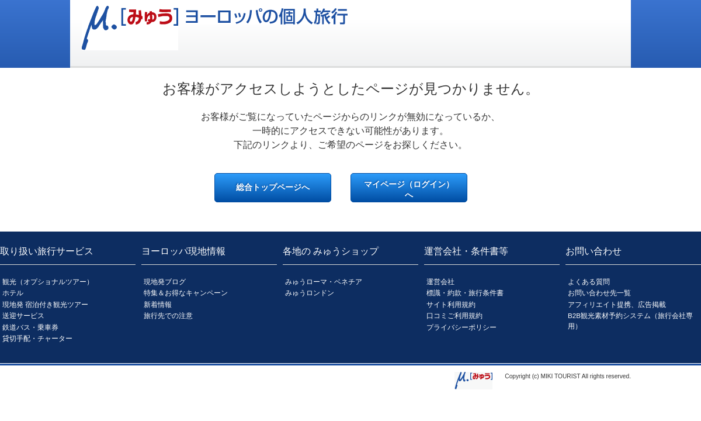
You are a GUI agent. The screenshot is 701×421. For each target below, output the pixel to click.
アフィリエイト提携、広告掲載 (617, 304)
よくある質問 (589, 281)
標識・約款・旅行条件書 (465, 292)
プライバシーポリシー (461, 327)
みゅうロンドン (309, 292)
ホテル (12, 292)
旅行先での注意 (168, 315)
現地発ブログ (165, 281)
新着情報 (158, 304)
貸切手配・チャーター (37, 338)
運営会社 (440, 281)
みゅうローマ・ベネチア (323, 281)
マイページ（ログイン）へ (409, 189)
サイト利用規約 (451, 304)
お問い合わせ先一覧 (599, 292)
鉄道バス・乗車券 (30, 327)
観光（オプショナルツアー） (47, 281)
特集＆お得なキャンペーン (186, 292)
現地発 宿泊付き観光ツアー (45, 304)
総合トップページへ (273, 187)
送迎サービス (23, 315)
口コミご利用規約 (454, 315)
